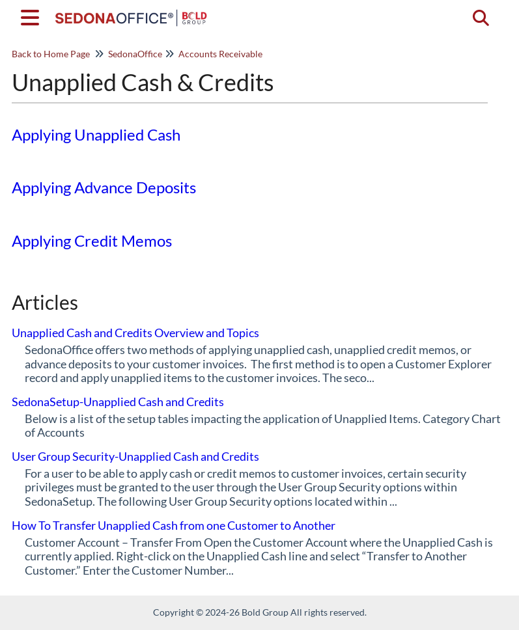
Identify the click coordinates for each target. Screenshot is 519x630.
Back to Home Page (51, 53)
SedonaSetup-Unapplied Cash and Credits (118, 401)
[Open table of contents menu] (32, 15)
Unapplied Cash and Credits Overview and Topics (135, 332)
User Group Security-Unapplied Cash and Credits (135, 456)
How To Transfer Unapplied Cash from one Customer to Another (173, 525)
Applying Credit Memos (92, 240)
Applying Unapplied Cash (96, 134)
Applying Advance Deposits (104, 187)
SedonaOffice (135, 53)
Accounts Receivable (220, 53)
